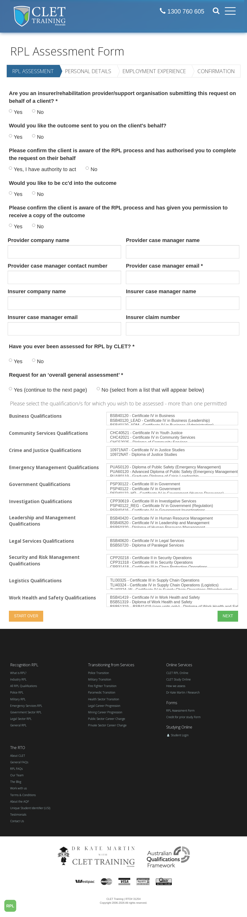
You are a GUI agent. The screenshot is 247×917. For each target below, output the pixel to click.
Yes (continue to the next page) (48, 390)
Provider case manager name (163, 240)
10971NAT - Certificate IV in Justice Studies (172, 450)
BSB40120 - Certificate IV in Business (172, 416)
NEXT (228, 616)
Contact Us (17, 821)
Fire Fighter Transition (102, 686)
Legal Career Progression (104, 706)
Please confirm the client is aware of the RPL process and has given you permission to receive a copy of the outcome (118, 211)
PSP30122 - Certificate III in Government (172, 484)
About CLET (17, 756)
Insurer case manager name (161, 291)
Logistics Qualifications (35, 580)
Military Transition (99, 679)
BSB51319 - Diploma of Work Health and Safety (172, 602)
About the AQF (19, 801)
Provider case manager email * (164, 266)
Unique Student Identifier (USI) (30, 808)
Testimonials (18, 815)
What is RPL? (18, 673)
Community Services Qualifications (48, 433)
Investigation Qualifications (40, 501)
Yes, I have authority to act (42, 169)
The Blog (15, 782)
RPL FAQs (16, 769)
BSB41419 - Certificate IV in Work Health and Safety (172, 597)
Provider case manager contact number (57, 266)
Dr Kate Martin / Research (183, 692)
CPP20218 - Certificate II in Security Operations (172, 558)
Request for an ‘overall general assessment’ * (66, 375)
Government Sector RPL (25, 712)
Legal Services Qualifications (41, 541)
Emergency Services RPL (26, 706)
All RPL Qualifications (23, 686)
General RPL (18, 725)
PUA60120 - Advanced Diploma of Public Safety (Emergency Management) (172, 472)
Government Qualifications (39, 484)
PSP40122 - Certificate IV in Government (172, 489)
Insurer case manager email (43, 317)
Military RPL (18, 699)
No (38, 112)
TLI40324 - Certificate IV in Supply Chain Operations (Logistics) (172, 585)
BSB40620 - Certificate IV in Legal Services (172, 541)
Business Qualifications (35, 416)
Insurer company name (37, 291)
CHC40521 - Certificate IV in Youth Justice (172, 433)
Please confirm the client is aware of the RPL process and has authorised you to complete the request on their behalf (122, 154)
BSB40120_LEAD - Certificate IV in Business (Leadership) (172, 420)
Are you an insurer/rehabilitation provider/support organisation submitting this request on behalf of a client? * (122, 97)
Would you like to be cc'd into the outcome (63, 183)
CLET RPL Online (177, 673)
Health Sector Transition (103, 699)
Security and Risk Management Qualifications (44, 560)
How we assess (175, 686)
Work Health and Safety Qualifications (52, 598)
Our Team (17, 775)
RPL (10, 905)
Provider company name (38, 240)
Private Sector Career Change (107, 725)
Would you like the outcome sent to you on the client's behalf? (87, 126)
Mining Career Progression (105, 712)
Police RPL (16, 692)
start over (26, 616)
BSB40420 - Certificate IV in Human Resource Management (172, 518)
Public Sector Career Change (106, 719)
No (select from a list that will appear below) (150, 390)
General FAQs (19, 762)
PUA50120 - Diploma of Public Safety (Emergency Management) (172, 467)
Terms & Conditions (23, 795)
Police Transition (98, 673)
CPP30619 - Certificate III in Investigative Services (172, 501)
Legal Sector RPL (21, 719)
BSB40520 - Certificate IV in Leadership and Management (172, 523)
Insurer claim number (153, 317)
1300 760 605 (182, 11)
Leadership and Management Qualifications (42, 520)
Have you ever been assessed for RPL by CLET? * (71, 346)
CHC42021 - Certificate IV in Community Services (172, 437)
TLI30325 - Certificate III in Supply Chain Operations (172, 580)
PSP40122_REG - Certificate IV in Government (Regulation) (172, 506)
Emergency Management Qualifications (54, 467)
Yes (15, 112)
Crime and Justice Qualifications (45, 450)
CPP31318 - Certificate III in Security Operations (172, 562)
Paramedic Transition (101, 692)
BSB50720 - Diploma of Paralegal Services (172, 545)
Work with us (18, 788)
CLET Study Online (178, 679)
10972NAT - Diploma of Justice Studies (172, 454)
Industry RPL (18, 679)
